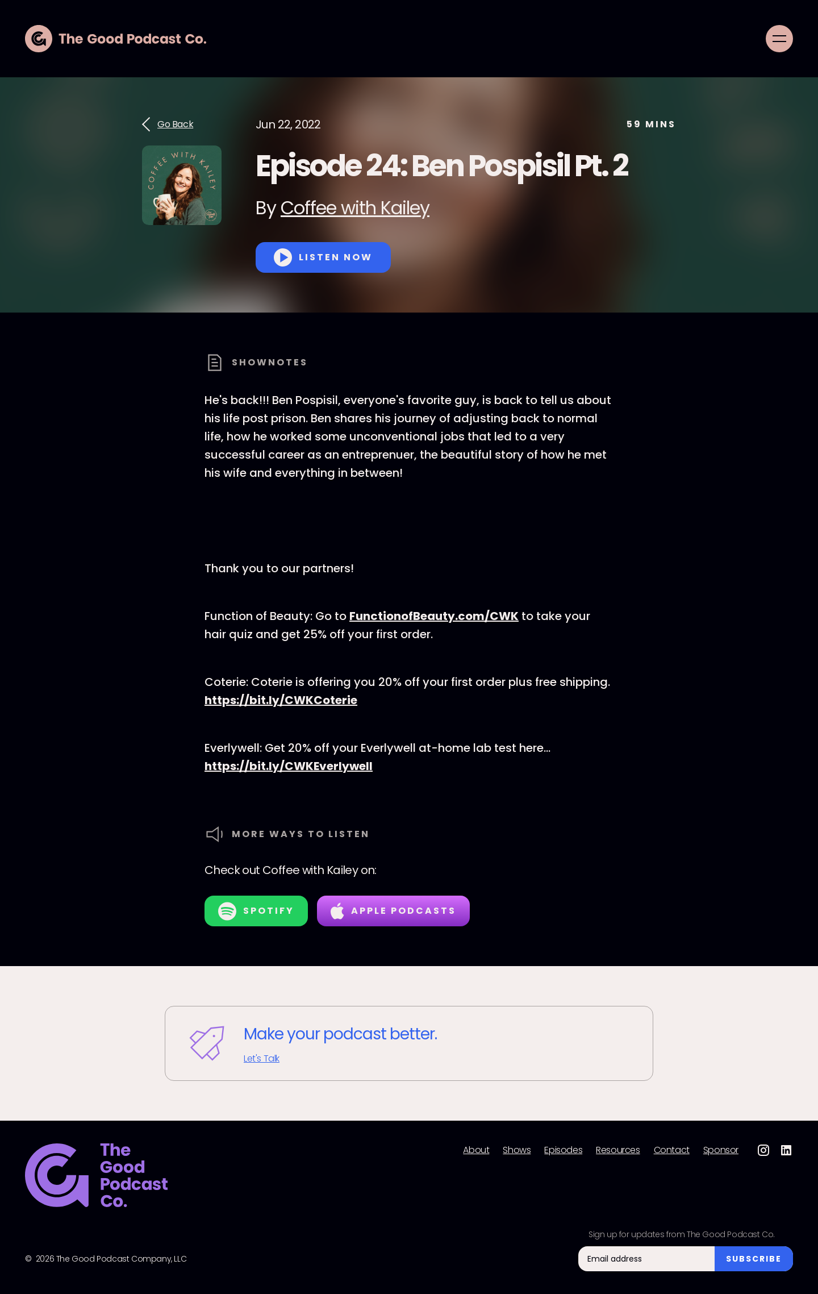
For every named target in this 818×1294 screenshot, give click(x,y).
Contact (672, 1150)
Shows (517, 1150)
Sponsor (720, 1150)
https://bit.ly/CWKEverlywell (288, 766)
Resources (618, 1150)
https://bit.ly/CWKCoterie (280, 700)
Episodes (563, 1150)
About (476, 1150)
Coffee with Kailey (355, 207)
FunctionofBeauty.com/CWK (434, 616)
